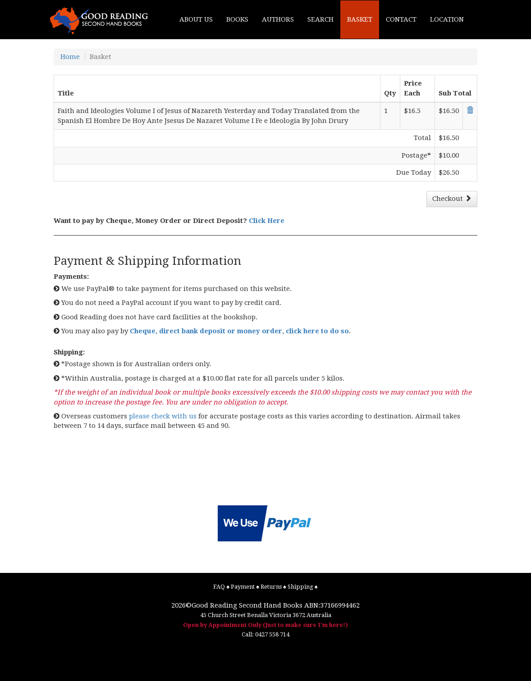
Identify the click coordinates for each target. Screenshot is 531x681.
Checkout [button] (451, 199)
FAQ (219, 586)
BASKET (359, 19)
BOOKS (237, 19)
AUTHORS (278, 19)
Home (70, 57)
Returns (271, 586)
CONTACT (401, 19)
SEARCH (320, 19)
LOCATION (447, 19)
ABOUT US (196, 19)
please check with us (163, 416)
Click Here (266, 221)
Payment (243, 586)
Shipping (300, 586)
